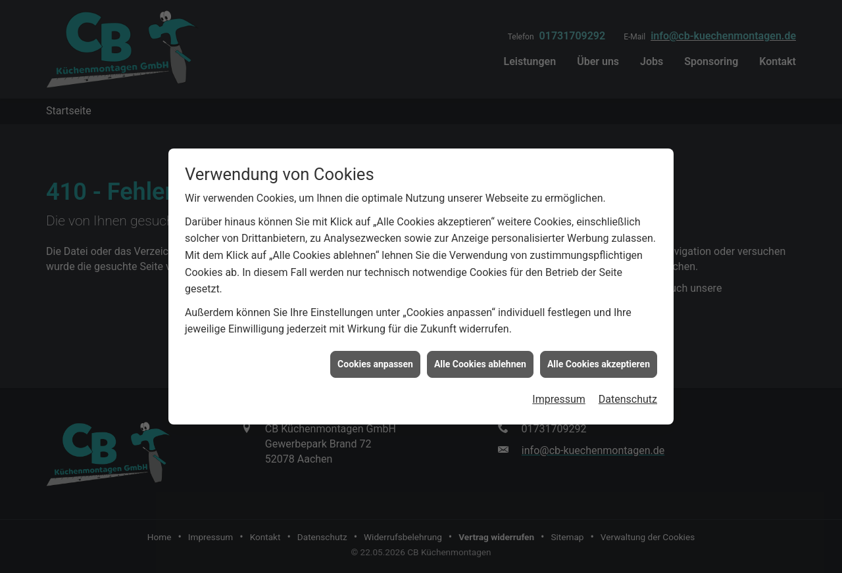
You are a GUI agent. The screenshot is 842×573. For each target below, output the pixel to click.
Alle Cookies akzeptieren (598, 362)
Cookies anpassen (375, 362)
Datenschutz (628, 398)
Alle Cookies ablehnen (480, 362)
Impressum (558, 398)
